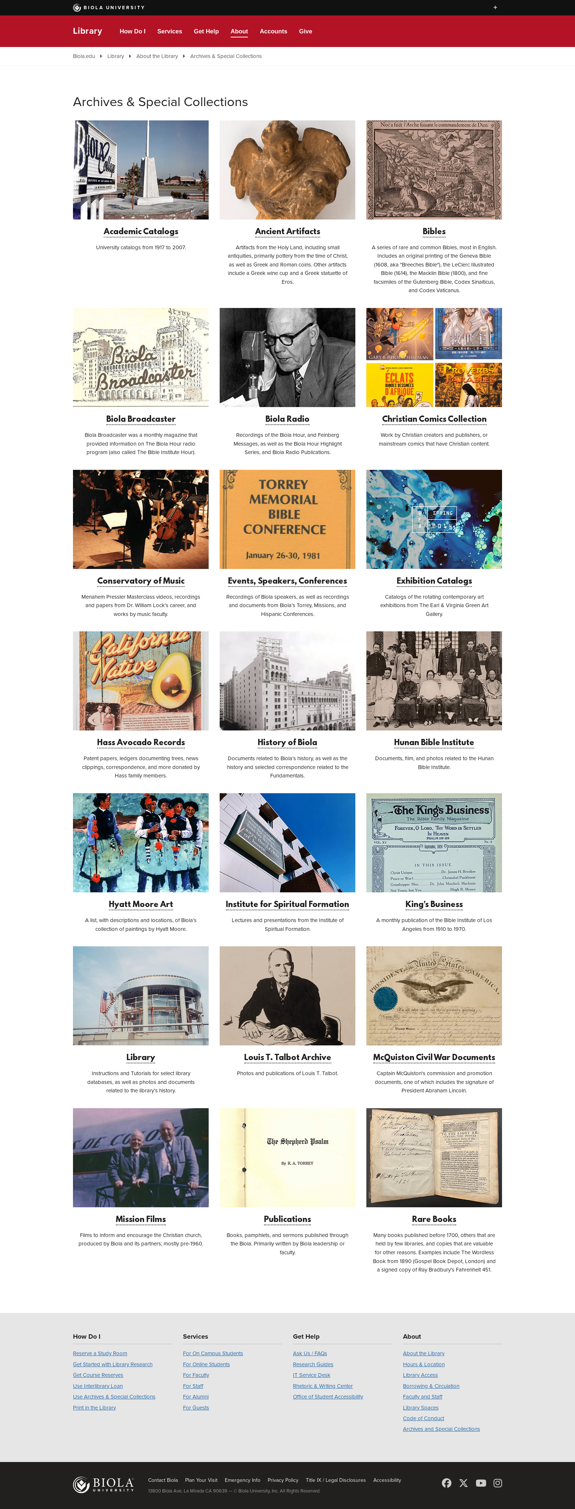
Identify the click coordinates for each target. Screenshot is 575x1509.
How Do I (133, 31)
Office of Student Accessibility (328, 1396)
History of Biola (287, 689)
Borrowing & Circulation (431, 1386)
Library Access (420, 1375)
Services (169, 31)
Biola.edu (84, 56)
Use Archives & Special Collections (114, 1396)
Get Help (206, 31)
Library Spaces (421, 1407)
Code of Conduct (423, 1418)
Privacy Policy (283, 1480)
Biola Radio (287, 366)
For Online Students (206, 1364)
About (239, 31)
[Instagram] (498, 1483)
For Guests (196, 1407)
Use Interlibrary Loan (98, 1386)
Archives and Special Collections (441, 1429)
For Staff (193, 1386)
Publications (287, 1166)
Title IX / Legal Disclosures (336, 1480)
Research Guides (313, 1364)
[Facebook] (446, 1483)
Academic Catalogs (141, 178)
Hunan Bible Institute (434, 689)
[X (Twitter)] (463, 1483)
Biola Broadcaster (141, 366)
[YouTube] (481, 1483)
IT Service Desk (311, 1375)
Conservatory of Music (141, 528)
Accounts (273, 31)
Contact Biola (163, 1480)
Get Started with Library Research (113, 1364)
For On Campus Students (213, 1353)
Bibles (434, 178)
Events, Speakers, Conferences (287, 528)
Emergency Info (242, 1480)
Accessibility (387, 1480)
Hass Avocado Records (141, 689)
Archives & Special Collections (226, 56)
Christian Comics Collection (434, 366)
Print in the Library (94, 1407)
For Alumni (196, 1396)
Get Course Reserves (98, 1375)
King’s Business (434, 851)
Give (305, 31)
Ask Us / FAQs (310, 1353)
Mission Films (141, 1166)
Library (87, 31)
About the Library (157, 56)
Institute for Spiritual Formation (287, 851)
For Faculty (196, 1375)
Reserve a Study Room (100, 1353)
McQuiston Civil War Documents (434, 1004)
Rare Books (434, 1166)
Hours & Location (424, 1364)
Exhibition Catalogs (434, 528)
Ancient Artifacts (287, 178)
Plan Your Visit (201, 1480)
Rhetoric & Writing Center (323, 1386)
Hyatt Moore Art (141, 851)
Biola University (109, 8)
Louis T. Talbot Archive (287, 1004)
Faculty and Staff (422, 1396)
